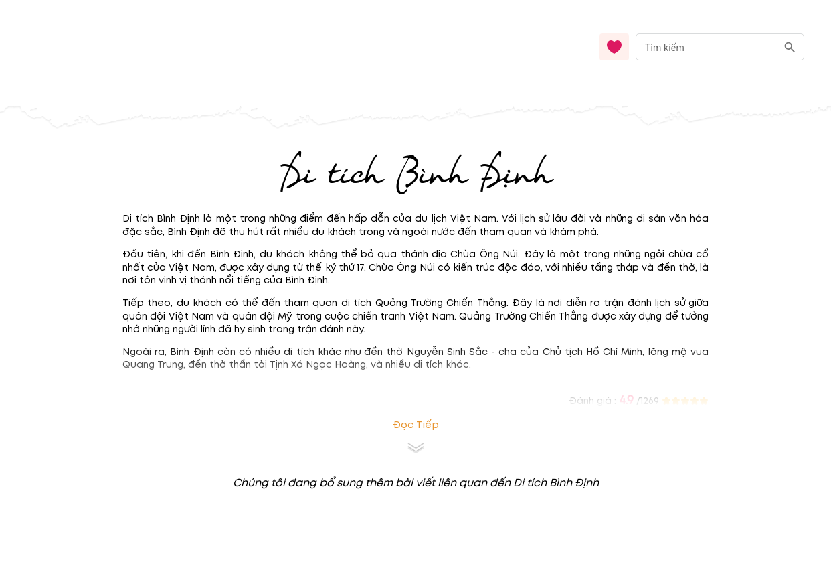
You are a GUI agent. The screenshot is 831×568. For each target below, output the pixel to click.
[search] (790, 47)
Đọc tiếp (416, 425)
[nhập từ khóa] (706, 46)
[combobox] (720, 47)
